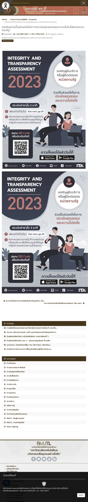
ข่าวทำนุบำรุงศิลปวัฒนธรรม (15, 414)
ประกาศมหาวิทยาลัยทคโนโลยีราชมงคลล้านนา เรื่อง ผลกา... (64, 303)
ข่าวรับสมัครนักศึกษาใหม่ (14, 371)
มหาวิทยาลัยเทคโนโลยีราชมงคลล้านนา (16, 3)
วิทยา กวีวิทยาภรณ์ (37, 34)
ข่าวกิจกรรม (10, 363)
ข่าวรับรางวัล (10, 384)
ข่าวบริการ (9, 401)
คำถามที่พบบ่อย (12, 471)
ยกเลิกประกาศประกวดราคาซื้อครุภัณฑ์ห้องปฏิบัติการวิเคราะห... (28, 349)
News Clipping (11, 426)
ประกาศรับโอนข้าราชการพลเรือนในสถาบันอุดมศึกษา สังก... (24, 301)
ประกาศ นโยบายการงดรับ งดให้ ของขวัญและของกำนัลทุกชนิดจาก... (30, 332)
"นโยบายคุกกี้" (44, 490)
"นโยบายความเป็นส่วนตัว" (27, 490)
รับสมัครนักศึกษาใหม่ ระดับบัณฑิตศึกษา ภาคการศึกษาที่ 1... (26, 336)
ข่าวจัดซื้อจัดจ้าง (11, 375)
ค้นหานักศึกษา (11, 466)
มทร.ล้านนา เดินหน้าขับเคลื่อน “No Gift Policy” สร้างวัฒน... (27, 345)
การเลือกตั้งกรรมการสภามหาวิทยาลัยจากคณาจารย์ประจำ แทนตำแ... (30, 328)
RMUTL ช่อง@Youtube (14, 418)
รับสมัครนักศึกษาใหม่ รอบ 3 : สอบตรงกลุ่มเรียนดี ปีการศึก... (27, 340)
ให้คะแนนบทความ (7, 41)
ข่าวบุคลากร (10, 392)
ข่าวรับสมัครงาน (11, 380)
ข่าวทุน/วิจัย (9, 388)
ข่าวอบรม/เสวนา (11, 397)
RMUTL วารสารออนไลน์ (14, 422)
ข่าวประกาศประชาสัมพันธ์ (14, 367)
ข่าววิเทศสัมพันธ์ (11, 409)
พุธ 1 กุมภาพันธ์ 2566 (20, 34)
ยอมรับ (81, 495)
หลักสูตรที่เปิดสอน (13, 469)
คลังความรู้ (9, 405)
